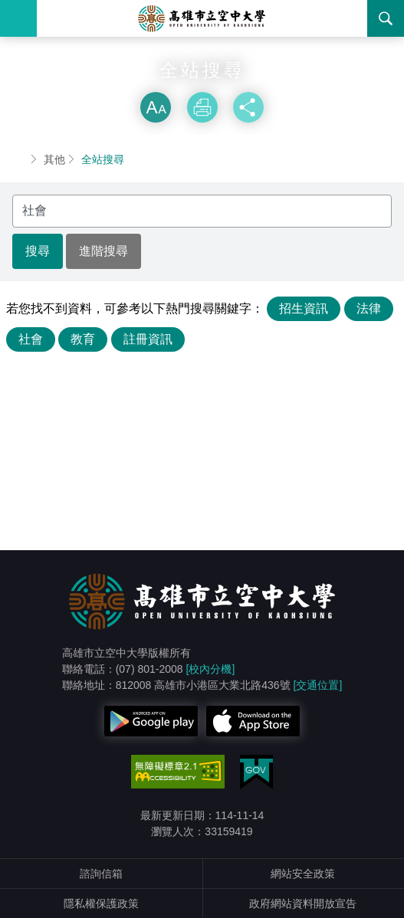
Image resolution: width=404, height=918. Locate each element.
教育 (83, 339)
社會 (30, 339)
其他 (54, 159)
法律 (368, 308)
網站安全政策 (303, 873)
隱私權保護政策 (101, 903)
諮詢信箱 (101, 873)
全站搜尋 (102, 159)
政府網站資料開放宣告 (302, 903)
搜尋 (385, 18)
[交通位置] (318, 685)
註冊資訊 (147, 339)
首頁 (18, 159)
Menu (18, 18)
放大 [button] (155, 107)
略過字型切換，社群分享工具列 (202, 76)
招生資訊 (303, 308)
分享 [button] (248, 107)
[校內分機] (210, 669)
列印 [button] (202, 107)
